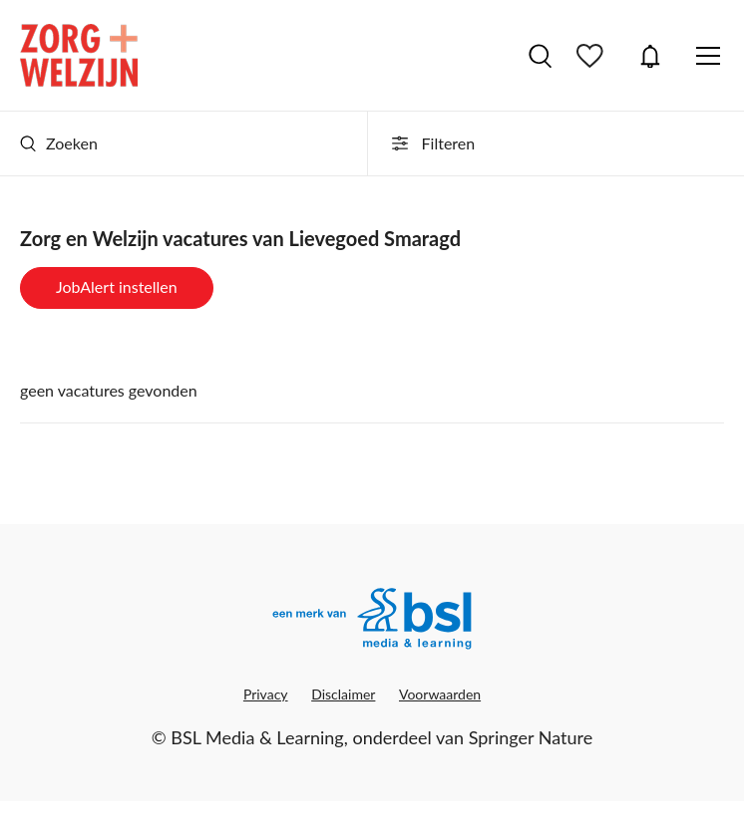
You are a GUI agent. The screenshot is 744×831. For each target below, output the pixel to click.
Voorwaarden (440, 694)
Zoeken (59, 143)
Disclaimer (343, 694)
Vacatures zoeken (540, 56)
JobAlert (650, 56)
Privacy (265, 694)
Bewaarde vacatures (592, 56)
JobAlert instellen (117, 286)
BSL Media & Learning (257, 737)
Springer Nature (531, 737)
